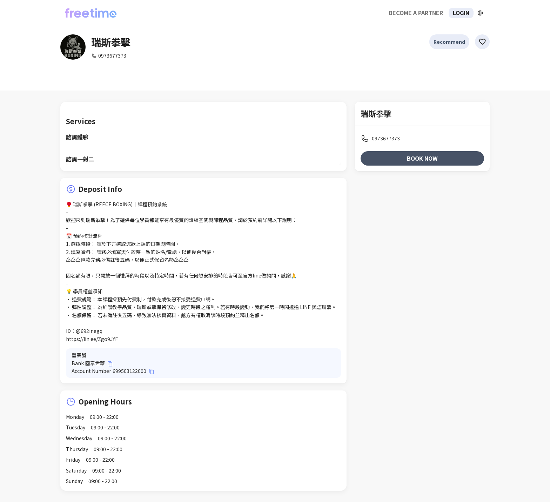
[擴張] (480, 13)
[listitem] (422, 139)
